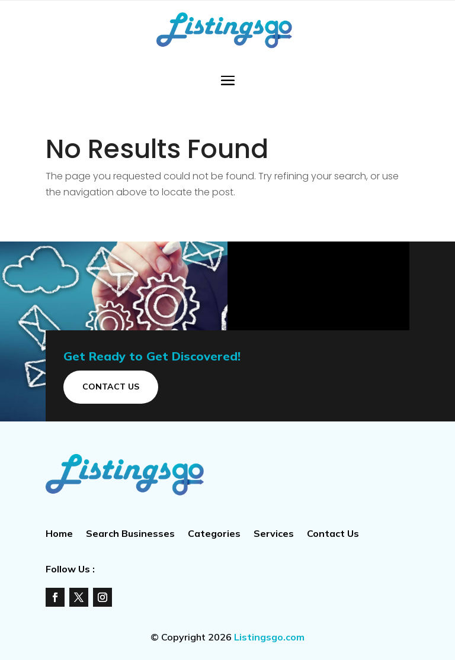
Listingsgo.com (269, 637)
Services (274, 534)
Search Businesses (130, 534)
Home (59, 534)
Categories (214, 534)
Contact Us (110, 386)
